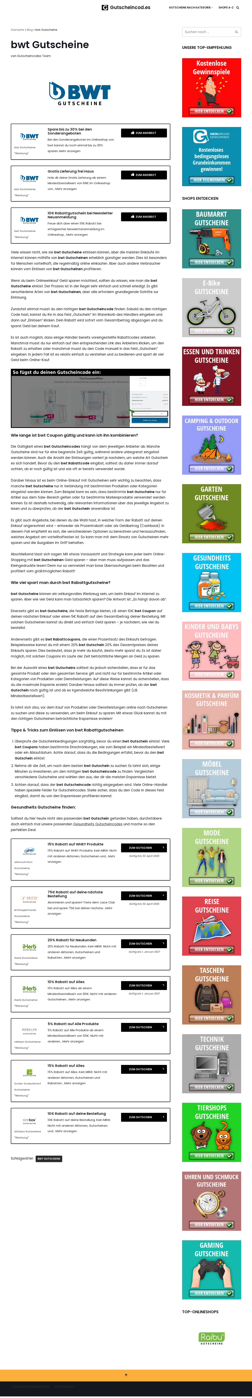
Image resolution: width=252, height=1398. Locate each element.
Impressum (64, 1388)
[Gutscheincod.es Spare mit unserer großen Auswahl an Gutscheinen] (126, 8)
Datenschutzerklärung (30, 1388)
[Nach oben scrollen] (126, 1377)
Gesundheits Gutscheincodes (100, 829)
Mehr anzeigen (70, 151)
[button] (212, 7)
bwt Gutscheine (49, 1165)
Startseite (17, 30)
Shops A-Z (226, 7)
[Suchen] (237, 7)
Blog (30, 30)
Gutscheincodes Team (34, 56)
